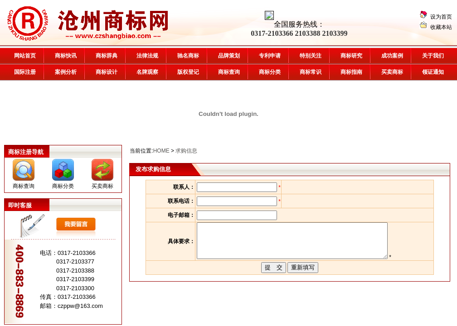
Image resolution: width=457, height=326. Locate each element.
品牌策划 (229, 56)
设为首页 (441, 17)
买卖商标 (392, 72)
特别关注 (310, 56)
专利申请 (270, 56)
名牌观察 (147, 72)
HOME (161, 151)
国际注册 (25, 72)
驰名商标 (188, 56)
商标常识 (310, 72)
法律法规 (147, 56)
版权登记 (188, 72)
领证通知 (433, 72)
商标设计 (106, 72)
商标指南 (351, 72)
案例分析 (66, 72)
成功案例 (392, 56)
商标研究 (351, 56)
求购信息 (186, 151)
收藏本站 (441, 27)
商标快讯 (66, 56)
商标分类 (270, 72)
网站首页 (25, 56)
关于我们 (433, 56)
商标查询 (23, 186)
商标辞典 (106, 56)
